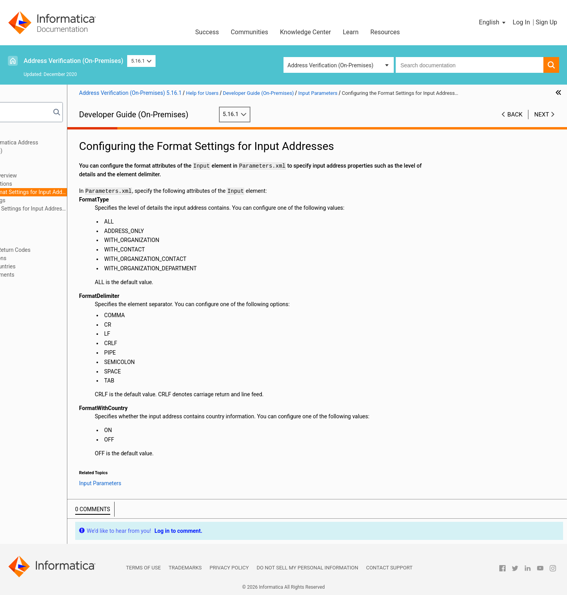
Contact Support (389, 568)
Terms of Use (143, 568)
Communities (249, 32)
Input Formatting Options (55, 184)
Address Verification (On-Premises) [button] (330, 65)
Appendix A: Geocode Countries (52, 266)
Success (207, 32)
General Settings (33, 159)
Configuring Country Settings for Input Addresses (83, 208)
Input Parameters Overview (58, 175)
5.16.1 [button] (141, 61)
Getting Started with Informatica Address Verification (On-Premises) (63, 146)
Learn (351, 32)
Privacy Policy (228, 568)
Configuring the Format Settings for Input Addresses (83, 192)
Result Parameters (35, 233)
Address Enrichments (39, 225)
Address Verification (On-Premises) (73, 61)
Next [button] (541, 114)
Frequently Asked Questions (47, 258)
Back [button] (515, 114)
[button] (493, 22)
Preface (22, 134)
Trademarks (185, 568)
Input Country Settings (52, 200)
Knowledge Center (305, 32)
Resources (385, 32)
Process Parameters (38, 217)
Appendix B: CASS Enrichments (51, 275)
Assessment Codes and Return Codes (59, 250)
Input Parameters (34, 167)
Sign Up (546, 22)
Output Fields (29, 241)
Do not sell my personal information (307, 568)
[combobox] (469, 65)
